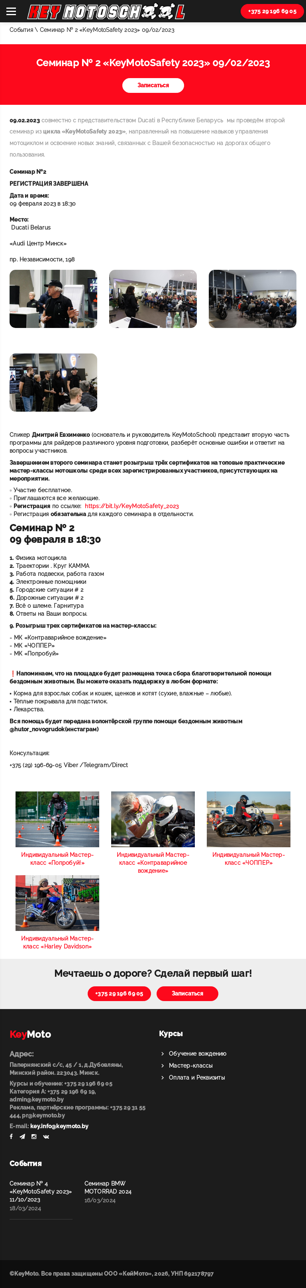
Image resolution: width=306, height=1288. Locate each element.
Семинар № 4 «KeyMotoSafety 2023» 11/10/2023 (41, 1191)
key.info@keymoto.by (59, 1126)
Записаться (153, 85)
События (21, 30)
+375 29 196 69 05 (272, 11)
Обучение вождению (198, 1053)
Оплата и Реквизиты (197, 1077)
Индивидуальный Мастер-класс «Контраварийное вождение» (153, 863)
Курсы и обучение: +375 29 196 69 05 (61, 1083)
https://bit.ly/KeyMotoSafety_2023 (131, 506)
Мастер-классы (191, 1065)
